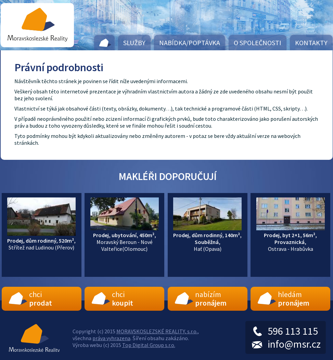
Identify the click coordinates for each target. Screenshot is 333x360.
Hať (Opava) (207, 238)
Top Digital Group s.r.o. (148, 345)
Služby (134, 42)
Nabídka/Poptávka (189, 42)
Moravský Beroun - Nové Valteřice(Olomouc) (124, 238)
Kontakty (311, 42)
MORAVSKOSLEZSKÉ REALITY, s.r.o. (156, 331)
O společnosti (257, 42)
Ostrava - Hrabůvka (290, 238)
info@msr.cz (294, 343)
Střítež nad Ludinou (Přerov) (41, 240)
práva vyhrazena (111, 338)
